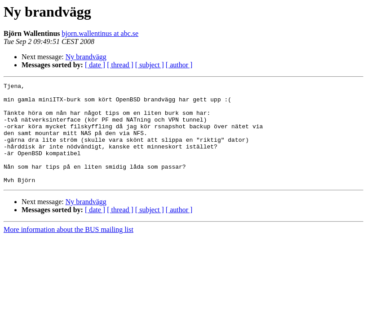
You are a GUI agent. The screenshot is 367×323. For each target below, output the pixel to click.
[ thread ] (120, 65)
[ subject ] (149, 65)
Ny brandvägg (86, 57)
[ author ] (179, 65)
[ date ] (95, 65)
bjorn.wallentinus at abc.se (100, 33)
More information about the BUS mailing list (68, 249)
